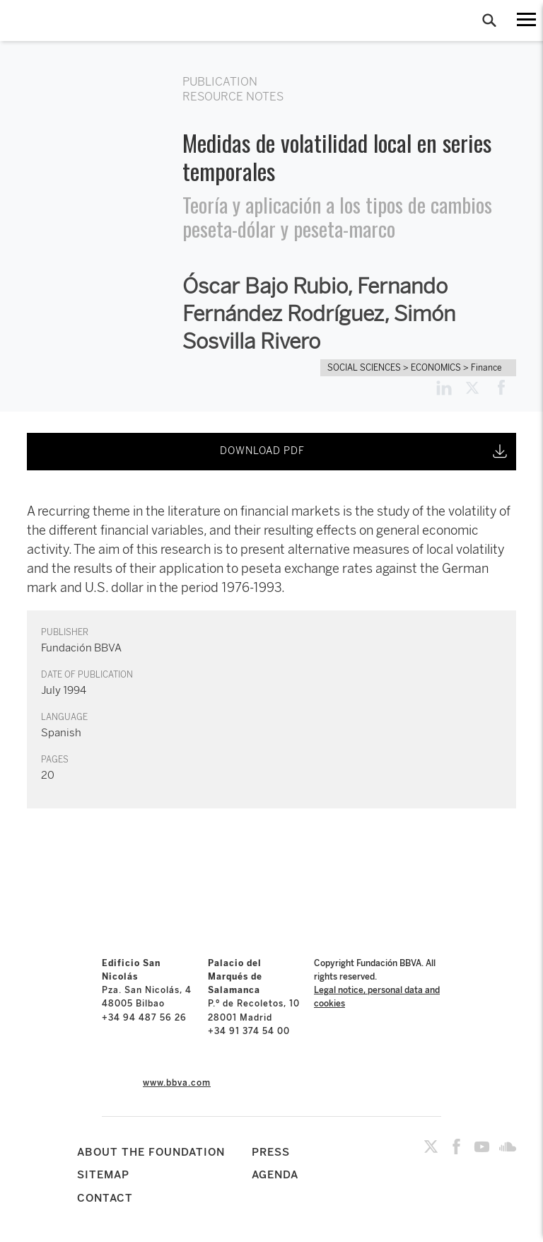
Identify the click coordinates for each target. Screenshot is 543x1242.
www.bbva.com (177, 1083)
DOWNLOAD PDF (365, 451)
